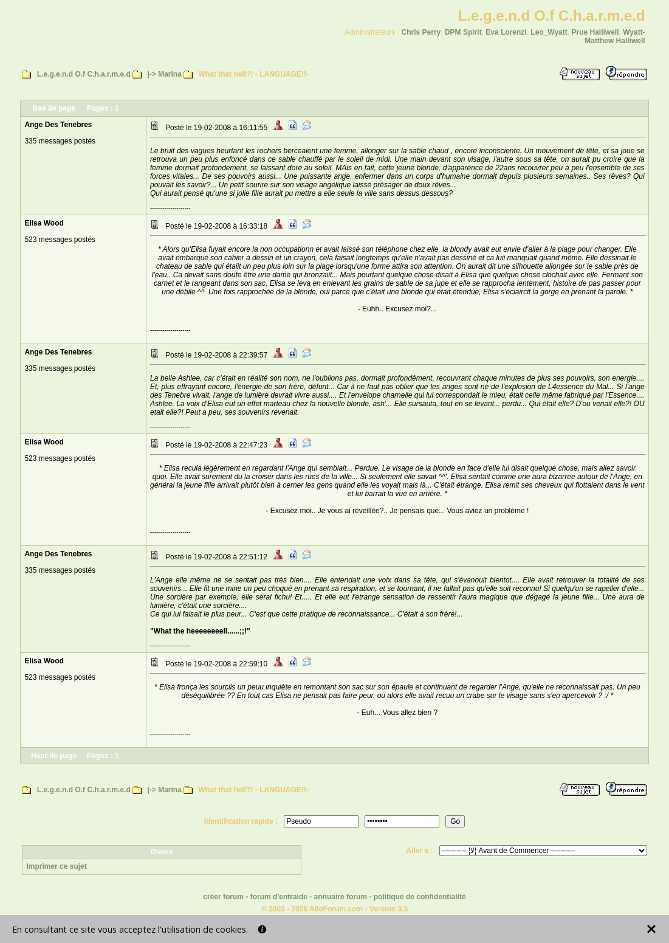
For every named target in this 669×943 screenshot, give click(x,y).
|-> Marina (164, 74)
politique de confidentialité (420, 897)
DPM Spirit (463, 32)
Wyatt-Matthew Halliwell (615, 36)
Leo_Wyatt (548, 32)
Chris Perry (421, 32)
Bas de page (53, 108)
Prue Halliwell (595, 32)
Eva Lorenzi (505, 32)
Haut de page (54, 755)
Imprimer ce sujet (56, 866)
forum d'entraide (278, 897)
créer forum (223, 897)
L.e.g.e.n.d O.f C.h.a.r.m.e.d (84, 74)
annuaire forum (340, 897)
